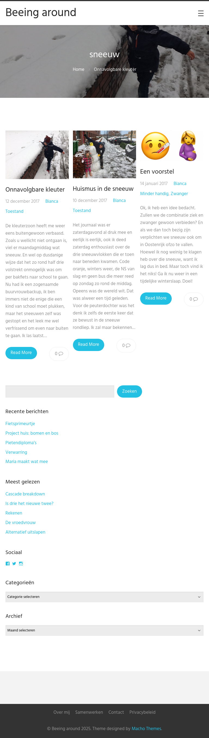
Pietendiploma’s (20, 443)
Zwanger (179, 194)
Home (78, 69)
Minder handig (154, 194)
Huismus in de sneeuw (103, 189)
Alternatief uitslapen (25, 532)
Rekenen (13, 513)
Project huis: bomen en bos (31, 433)
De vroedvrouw (20, 523)
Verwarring (16, 452)
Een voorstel (157, 172)
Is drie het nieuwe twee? (29, 503)
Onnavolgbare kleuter (35, 190)
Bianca (51, 201)
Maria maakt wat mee (26, 461)
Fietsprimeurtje (20, 424)
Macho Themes (146, 729)
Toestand (14, 211)
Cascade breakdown (25, 494)
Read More (21, 352)
